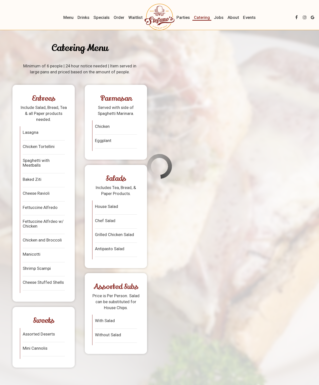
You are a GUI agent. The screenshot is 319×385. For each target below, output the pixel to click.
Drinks (83, 17)
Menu (68, 17)
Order (119, 17)
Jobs (219, 17)
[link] (159, 17)
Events (249, 17)
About (233, 17)
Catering (202, 17)
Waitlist (135, 17)
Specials (101, 17)
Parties (183, 17)
